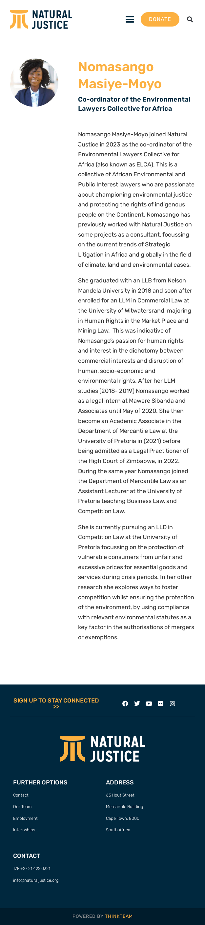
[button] (189, 19)
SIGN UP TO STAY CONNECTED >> (56, 703)
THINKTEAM (119, 916)
